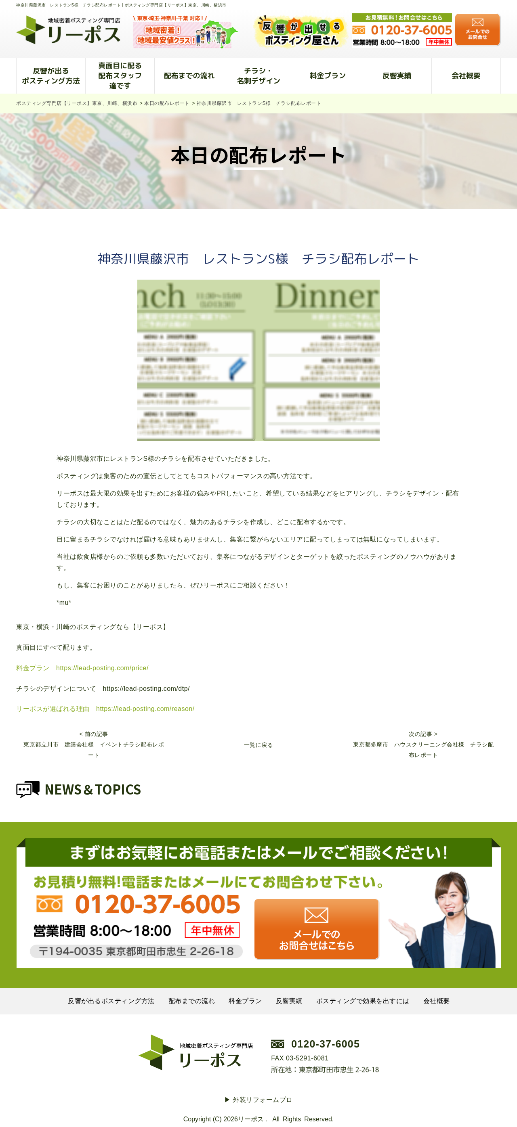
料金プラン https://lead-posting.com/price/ (82, 668)
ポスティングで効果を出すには (363, 1000)
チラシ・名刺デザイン (258, 76)
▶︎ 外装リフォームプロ (258, 1099)
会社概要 (466, 76)
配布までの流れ (189, 76)
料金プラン (327, 76)
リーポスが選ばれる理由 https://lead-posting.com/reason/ (105, 708)
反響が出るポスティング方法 (51, 76)
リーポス (251, 1119)
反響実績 (397, 76)
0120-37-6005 (325, 1044)
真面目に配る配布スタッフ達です (120, 76)
